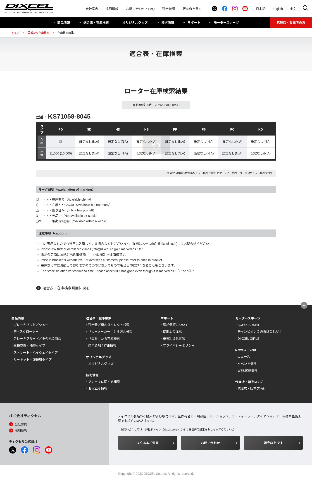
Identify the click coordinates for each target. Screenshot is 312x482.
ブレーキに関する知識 (104, 382)
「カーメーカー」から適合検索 (110, 331)
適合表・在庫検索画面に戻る (66, 288)
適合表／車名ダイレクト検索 (108, 325)
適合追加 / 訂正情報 (102, 345)
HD (118, 129)
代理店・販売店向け (252, 388)
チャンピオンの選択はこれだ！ (260, 331)
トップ (15, 32)
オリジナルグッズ (135, 23)
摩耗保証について (175, 325)
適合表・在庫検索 (96, 23)
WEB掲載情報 (247, 370)
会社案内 (92, 9)
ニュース (244, 356)
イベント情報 (247, 363)
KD (260, 129)
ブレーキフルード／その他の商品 (37, 338)
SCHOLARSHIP (249, 325)
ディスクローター (26, 331)
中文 (293, 9)
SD (89, 129)
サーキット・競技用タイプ (33, 359)
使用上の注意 (172, 331)
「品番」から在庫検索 (104, 338)
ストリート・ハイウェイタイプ (36, 352)
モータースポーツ (226, 23)
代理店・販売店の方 (291, 23)
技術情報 (167, 23)
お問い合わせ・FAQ (140, 9)
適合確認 (168, 9)
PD (60, 129)
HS (146, 129)
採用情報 (112, 9)
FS (204, 129)
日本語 (260, 9)
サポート (194, 23)
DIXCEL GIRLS (248, 338)
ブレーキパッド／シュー (31, 325)
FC (232, 129)
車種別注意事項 (174, 338)
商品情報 (63, 23)
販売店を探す (192, 9)
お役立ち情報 (97, 388)
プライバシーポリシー (179, 345)
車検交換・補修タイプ (29, 345)
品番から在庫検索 (38, 32)
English (277, 9)
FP (175, 129)
